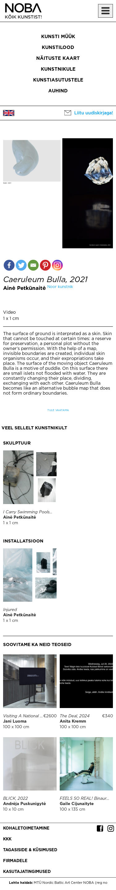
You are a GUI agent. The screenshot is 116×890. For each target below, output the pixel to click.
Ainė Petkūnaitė (24, 288)
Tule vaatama (58, 410)
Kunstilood (58, 48)
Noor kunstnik (60, 287)
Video (9, 312)
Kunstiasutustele (58, 80)
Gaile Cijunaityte (77, 804)
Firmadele (15, 861)
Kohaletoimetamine (26, 828)
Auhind (58, 91)
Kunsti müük (58, 37)
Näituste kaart (58, 58)
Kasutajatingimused (27, 872)
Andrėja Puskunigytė (24, 804)
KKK (7, 839)
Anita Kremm (73, 721)
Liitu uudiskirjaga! (93, 113)
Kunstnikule (58, 69)
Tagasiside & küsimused (30, 850)
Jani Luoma (15, 721)
